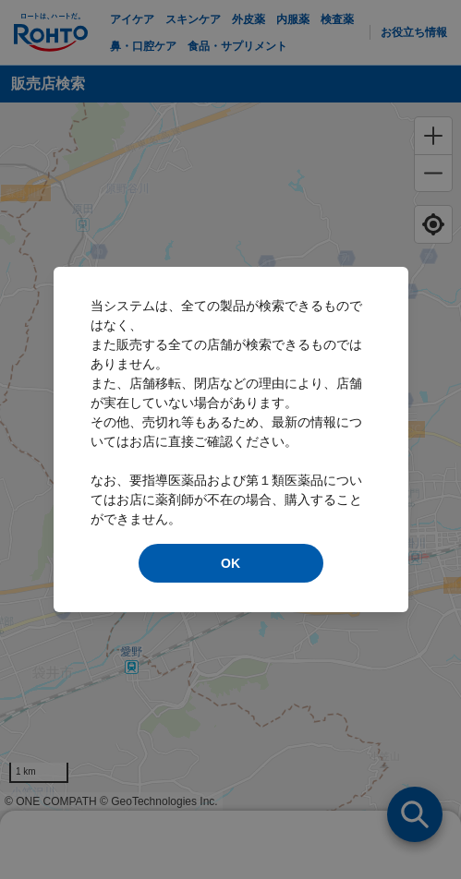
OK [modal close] (230, 563)
